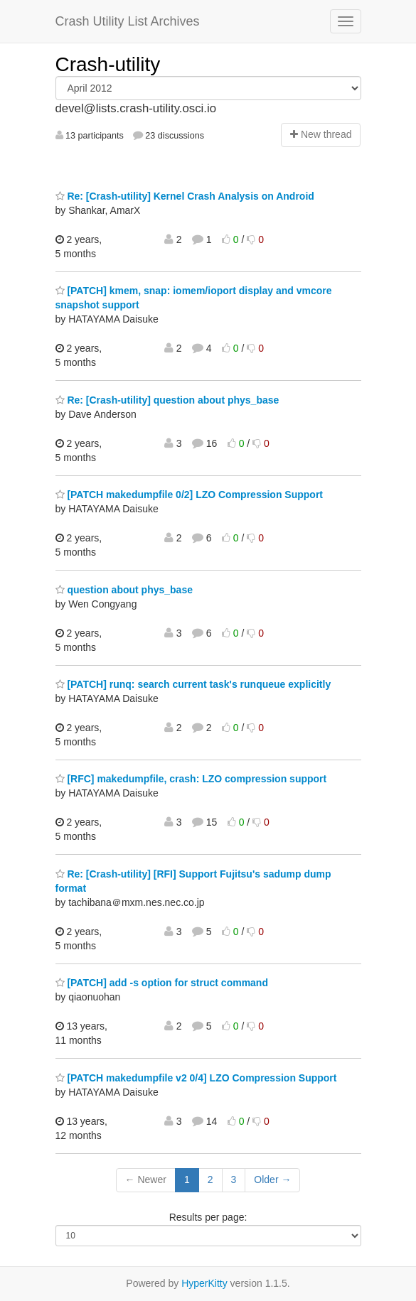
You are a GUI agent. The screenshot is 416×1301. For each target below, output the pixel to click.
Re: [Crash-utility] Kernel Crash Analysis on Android (184, 196)
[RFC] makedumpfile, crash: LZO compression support (191, 778)
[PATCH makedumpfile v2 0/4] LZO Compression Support (196, 1078)
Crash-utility (108, 64)
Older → (272, 1179)
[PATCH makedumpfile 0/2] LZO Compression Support (189, 494)
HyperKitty (204, 1283)
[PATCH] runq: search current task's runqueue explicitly (193, 684)
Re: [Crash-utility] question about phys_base (167, 400)
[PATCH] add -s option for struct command (161, 982)
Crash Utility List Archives (127, 21)
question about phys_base (124, 589)
